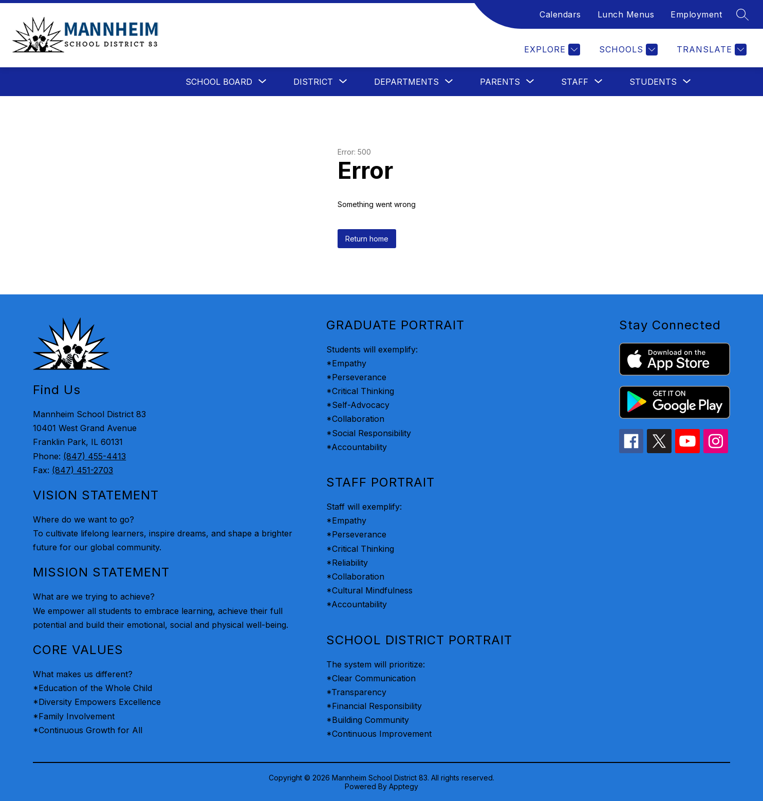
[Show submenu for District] (313, 82)
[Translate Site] (710, 49)
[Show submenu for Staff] (574, 82)
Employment (696, 14)
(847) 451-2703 (82, 470)
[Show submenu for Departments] (406, 82)
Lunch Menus (626, 14)
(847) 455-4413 (94, 456)
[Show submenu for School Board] (218, 82)
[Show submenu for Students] (653, 82)
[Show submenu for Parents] (500, 82)
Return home (366, 238)
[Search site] (742, 14)
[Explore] (551, 49)
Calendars (560, 14)
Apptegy (403, 786)
